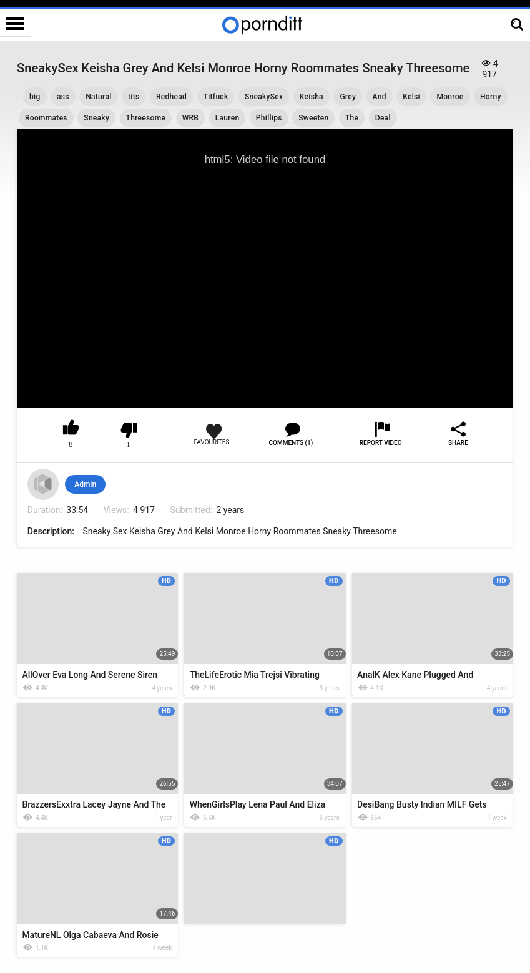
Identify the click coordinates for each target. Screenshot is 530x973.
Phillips (269, 118)
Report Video (381, 442)
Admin (85, 484)
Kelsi (411, 96)
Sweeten (313, 118)
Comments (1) (291, 442)
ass (63, 96)
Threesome (146, 118)
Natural (98, 96)
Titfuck (216, 96)
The (351, 118)
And (379, 96)
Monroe (449, 96)
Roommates (46, 118)
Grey (348, 96)
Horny (490, 96)
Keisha (311, 96)
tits (133, 96)
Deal (383, 118)
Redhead (171, 96)
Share (458, 442)
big (35, 96)
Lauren (227, 118)
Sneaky (96, 118)
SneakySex (264, 96)
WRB (190, 118)
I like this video (70, 430)
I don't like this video (128, 430)
